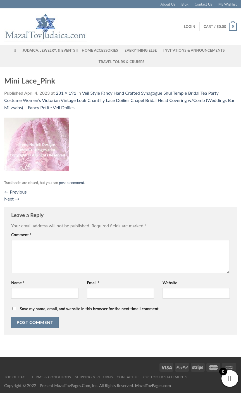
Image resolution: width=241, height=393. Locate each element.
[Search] (16, 50)
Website (170, 282)
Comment (21, 234)
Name (18, 282)
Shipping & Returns (94, 377)
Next (11, 198)
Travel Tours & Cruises (121, 61)
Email (93, 282)
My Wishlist (227, 4)
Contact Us (203, 4)
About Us (168, 4)
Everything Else (142, 50)
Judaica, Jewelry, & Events (50, 50)
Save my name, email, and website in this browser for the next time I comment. (89, 308)
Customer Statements (165, 377)
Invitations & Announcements (194, 50)
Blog (185, 4)
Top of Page (16, 377)
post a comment (71, 182)
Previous (15, 191)
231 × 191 (66, 93)
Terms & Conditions (51, 377)
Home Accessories (101, 50)
